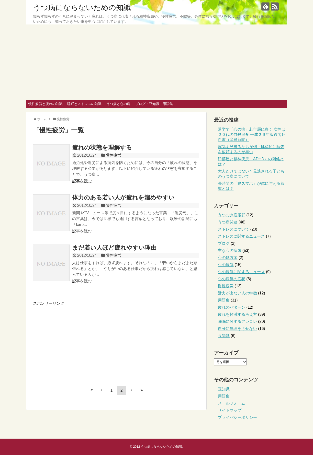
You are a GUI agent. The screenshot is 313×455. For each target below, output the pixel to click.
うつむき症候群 (231, 215)
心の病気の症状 (231, 279)
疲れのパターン (231, 307)
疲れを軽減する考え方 (237, 314)
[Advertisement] (156, 63)
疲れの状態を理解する (102, 147)
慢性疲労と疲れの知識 (45, 104)
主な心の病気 (229, 250)
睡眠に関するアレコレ (237, 321)
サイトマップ (229, 410)
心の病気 (226, 265)
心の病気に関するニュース (241, 272)
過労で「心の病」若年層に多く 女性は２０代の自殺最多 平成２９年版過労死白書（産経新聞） (251, 134)
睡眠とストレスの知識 (84, 104)
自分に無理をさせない (237, 329)
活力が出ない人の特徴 (237, 293)
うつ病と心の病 (118, 104)
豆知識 (224, 336)
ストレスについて (233, 229)
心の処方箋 (227, 258)
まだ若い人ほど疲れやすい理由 (114, 247)
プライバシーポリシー (237, 417)
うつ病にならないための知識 (82, 7)
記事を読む (82, 181)
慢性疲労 (113, 155)
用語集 (224, 300)
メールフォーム (231, 403)
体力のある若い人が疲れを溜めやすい (123, 197)
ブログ (224, 243)
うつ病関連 (227, 222)
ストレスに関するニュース (241, 236)
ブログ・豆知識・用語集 (154, 104)
